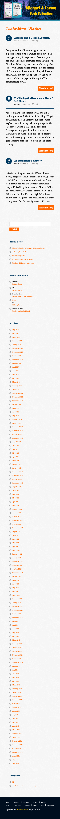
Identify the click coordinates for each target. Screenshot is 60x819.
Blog (28, 41)
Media (35, 805)
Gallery (8, 805)
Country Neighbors (18, 256)
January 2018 (16, 692)
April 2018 (15, 681)
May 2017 (15, 722)
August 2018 (16, 666)
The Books (26, 802)
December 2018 (17, 651)
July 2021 (15, 535)
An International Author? (28, 160)
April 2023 (15, 457)
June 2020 (15, 584)
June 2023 (15, 449)
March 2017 (16, 730)
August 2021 (16, 532)
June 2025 (15, 371)
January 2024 (16, 423)
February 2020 (17, 599)
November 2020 (17, 565)
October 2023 (17, 434)
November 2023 (17, 431)
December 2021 (17, 517)
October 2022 (17, 479)
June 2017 (15, 719)
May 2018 (15, 677)
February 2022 (17, 509)
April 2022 (15, 502)
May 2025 (15, 374)
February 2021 (17, 554)
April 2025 (15, 378)
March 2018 (16, 685)
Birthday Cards (17, 305)
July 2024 (15, 408)
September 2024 (17, 401)
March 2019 (16, 640)
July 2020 (15, 580)
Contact (27, 805)
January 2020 (16, 603)
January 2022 (16, 513)
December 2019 (17, 606)
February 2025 (17, 386)
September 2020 (17, 573)
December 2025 (17, 348)
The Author (16, 802)
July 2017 (15, 715)
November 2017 (17, 700)
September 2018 (17, 662)
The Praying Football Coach (21, 311)
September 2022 (17, 483)
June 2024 (15, 412)
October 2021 (16, 524)
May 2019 (15, 633)
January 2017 (16, 737)
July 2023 (15, 446)
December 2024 (17, 393)
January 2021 (16, 558)
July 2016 (15, 760)
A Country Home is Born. (20, 252)
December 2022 (17, 472)
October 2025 (17, 356)
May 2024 (15, 416)
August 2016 (16, 756)
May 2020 (15, 588)
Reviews (43, 802)
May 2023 (15, 453)
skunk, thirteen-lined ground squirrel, (24, 786)
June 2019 (15, 629)
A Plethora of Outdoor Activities (22, 259)
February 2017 (17, 734)
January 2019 (16, 647)
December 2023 (17, 427)
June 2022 (15, 494)
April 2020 (16, 591)
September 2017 (17, 707)
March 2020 (16, 595)
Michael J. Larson (22, 810)
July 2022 (15, 490)
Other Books (17, 805)
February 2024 (17, 419)
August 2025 (16, 363)
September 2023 (17, 438)
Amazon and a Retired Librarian (32, 37)
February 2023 (17, 464)
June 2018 (15, 674)
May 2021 (15, 543)
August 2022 (16, 487)
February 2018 (17, 689)
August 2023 (16, 442)
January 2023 (16, 468)
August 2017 (16, 711)
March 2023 (16, 461)
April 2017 (15, 726)
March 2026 (16, 337)
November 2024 (17, 397)
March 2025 (16, 382)
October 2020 (17, 569)
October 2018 (16, 659)
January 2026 (16, 345)
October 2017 (16, 704)
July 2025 (15, 367)
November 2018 (17, 655)
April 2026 (16, 333)
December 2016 (17, 741)
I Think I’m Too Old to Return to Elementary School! (28, 248)
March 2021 (16, 550)
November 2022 (17, 475)
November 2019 (17, 610)
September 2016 (17, 752)
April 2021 (15, 547)
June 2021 (15, 539)
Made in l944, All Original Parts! (22, 296)
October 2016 (16, 748)
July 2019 (15, 625)
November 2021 (17, 520)
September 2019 (17, 618)
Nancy (14, 300)
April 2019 (15, 636)
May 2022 (15, 498)
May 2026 (15, 330)
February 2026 (17, 341)
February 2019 (17, 644)
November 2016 (17, 745)
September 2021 (17, 528)
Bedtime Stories (17, 284)
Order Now (50, 805)
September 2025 (17, 360)
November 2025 (17, 352)
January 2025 (16, 389)
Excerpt (35, 802)
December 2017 (17, 696)
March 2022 (16, 505)
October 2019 (16, 614)
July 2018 (15, 670)
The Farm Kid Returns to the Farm (23, 263)
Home (7, 802)
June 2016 (15, 763)
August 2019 (16, 621)
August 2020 (16, 576)
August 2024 (16, 404)
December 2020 (17, 561)
